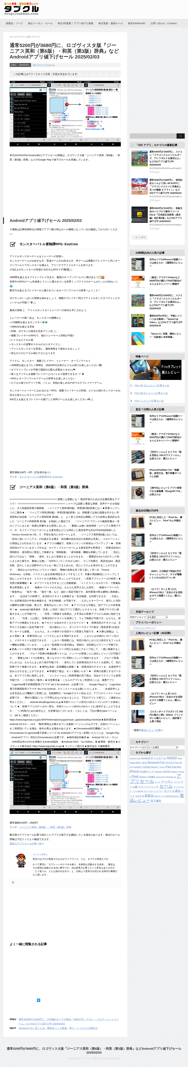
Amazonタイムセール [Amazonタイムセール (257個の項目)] (153, 758)
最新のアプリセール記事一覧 (26, 843)
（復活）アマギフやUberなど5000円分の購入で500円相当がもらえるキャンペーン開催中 (165, 280)
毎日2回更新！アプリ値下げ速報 (75, 23)
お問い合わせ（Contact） (164, 23)
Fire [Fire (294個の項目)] (162, 762)
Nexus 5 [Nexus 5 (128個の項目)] (174, 771)
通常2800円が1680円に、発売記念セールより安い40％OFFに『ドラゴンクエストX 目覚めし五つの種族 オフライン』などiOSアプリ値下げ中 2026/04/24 (165, 186)
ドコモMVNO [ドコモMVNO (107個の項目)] (138, 791)
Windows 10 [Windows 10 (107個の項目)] (171, 777)
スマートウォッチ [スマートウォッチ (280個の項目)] (148, 786)
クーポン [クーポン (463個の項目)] (167, 781)
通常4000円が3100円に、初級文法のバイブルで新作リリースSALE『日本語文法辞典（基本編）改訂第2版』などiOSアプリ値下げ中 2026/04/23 (165, 215)
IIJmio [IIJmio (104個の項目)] (162, 767)
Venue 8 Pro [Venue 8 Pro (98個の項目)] (161, 777)
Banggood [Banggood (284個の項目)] (154, 762)
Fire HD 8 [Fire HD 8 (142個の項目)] (169, 763)
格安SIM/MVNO (136, 23)
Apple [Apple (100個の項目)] (180, 758)
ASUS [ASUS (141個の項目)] (144, 763)
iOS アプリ (37, 65)
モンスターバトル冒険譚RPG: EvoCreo (41, 476)
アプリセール (49, 65)
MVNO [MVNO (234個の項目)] (167, 771)
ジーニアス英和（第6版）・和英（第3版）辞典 (45, 827)
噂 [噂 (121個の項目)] (143, 796)
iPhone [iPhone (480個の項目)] (134, 771)
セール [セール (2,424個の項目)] (166, 786)
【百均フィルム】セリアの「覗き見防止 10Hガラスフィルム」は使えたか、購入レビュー (165, 455)
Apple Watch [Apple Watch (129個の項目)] (135, 763)
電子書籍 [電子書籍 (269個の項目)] (156, 800)
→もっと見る (139, 237)
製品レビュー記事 (151, 730)
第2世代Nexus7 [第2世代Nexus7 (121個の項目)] (172, 796)
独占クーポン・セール (40, 23)
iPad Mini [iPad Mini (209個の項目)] (176, 767)
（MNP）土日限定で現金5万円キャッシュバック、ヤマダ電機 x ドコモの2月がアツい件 (165, 574)
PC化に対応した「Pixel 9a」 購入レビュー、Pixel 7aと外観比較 (165, 520)
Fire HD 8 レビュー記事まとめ (151, 393)
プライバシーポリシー (144, 627)
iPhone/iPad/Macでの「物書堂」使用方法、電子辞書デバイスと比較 (165, 473)
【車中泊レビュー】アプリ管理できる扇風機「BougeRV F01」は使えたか (166, 491)
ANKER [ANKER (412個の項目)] (172, 758)
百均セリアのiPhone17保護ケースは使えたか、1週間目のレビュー (166, 262)
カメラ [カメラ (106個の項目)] (157, 782)
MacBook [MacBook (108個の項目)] (158, 772)
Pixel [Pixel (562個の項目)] (134, 776)
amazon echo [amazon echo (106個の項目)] (135, 758)
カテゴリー (135, 747)
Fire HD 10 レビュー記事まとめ (152, 385)
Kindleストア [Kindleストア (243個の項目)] (147, 771)
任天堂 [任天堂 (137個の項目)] (138, 796)
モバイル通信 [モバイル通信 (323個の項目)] (172, 791)
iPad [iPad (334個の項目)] (168, 766)
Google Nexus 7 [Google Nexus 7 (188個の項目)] (151, 767)
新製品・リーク (14, 23)
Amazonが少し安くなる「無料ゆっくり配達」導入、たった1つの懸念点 (58, 1028)
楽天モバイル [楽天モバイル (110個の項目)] (159, 796)
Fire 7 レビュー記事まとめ (149, 400)
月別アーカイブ (138, 617)
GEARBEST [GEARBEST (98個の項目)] (137, 767)
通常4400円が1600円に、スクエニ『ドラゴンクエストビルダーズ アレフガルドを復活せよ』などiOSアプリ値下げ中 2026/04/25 (165, 158)
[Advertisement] (37, 189)
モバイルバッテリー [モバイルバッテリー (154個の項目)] (153, 791)
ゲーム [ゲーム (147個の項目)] (177, 782)
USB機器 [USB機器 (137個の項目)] (151, 777)
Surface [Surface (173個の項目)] (143, 777)
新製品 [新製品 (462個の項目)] (149, 795)
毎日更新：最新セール (110, 23)
